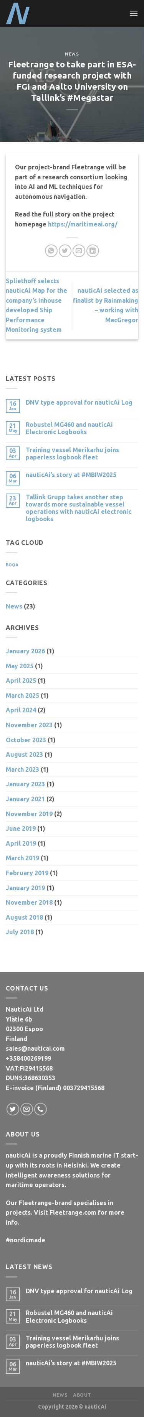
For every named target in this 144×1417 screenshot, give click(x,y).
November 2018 (29, 902)
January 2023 (25, 784)
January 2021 (25, 798)
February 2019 (27, 872)
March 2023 (22, 769)
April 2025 (21, 680)
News (72, 54)
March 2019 (22, 857)
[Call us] (40, 1109)
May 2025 (19, 666)
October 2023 (26, 739)
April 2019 (21, 843)
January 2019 (25, 887)
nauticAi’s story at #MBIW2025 (71, 474)
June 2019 (21, 828)
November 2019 (29, 813)
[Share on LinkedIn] (92, 250)
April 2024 (21, 710)
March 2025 (22, 695)
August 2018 (24, 917)
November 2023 (29, 725)
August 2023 (24, 754)
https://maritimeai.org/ (83, 224)
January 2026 (25, 651)
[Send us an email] (26, 1109)
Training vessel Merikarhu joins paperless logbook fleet (72, 453)
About (82, 1394)
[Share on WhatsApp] (51, 250)
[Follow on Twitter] (13, 1109)
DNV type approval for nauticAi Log (79, 402)
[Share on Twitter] (65, 250)
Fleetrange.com (73, 1212)
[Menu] (133, 13)
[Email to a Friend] (79, 250)
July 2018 (20, 931)
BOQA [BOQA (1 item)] (12, 565)
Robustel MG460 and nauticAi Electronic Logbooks (69, 428)
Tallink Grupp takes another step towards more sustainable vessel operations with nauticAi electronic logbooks (78, 508)
